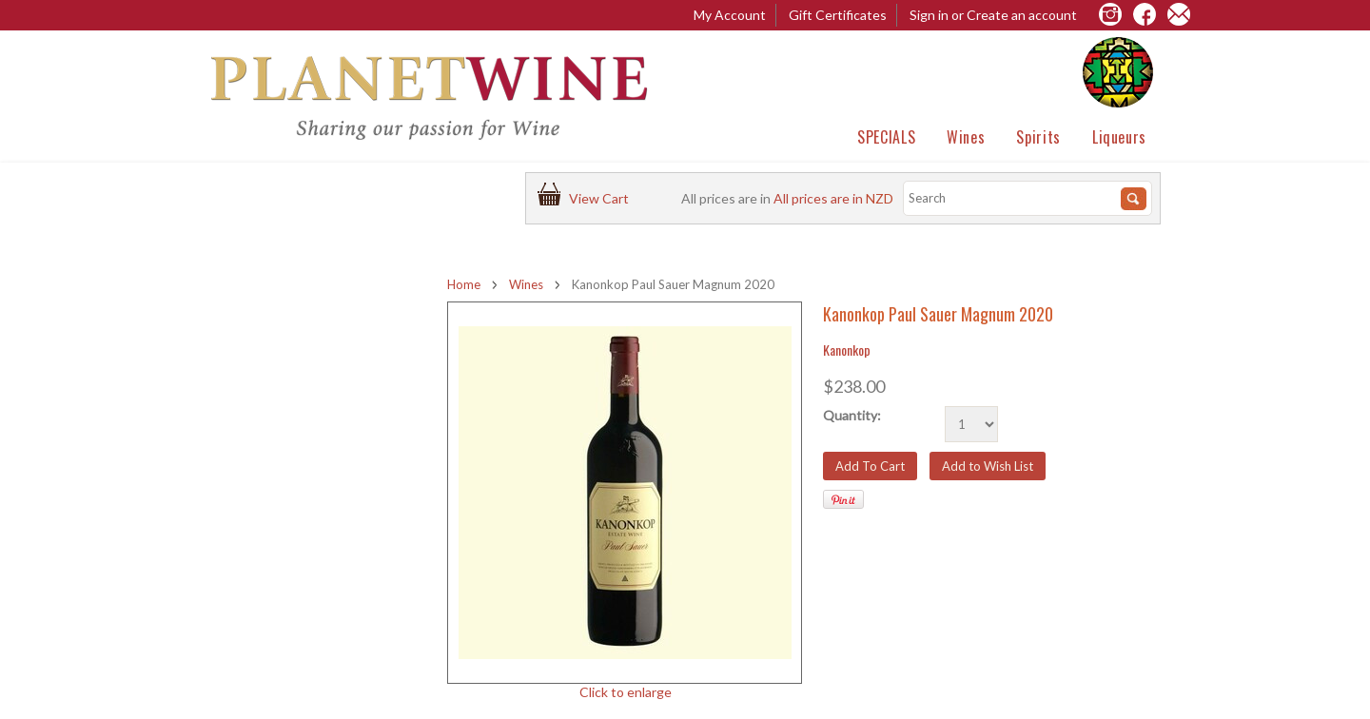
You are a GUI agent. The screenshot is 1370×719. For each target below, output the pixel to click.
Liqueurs (1119, 137)
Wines (966, 137)
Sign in (929, 15)
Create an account (1022, 15)
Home (463, 284)
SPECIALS (886, 137)
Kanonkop (847, 350)
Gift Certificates (838, 15)
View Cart (602, 198)
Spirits (1038, 137)
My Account (730, 15)
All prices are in (833, 198)
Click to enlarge (625, 692)
